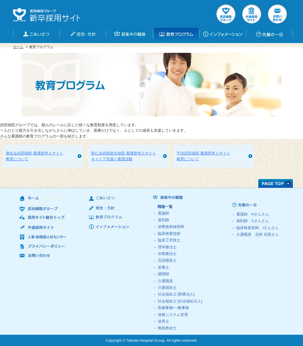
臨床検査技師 (169, 233)
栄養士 (163, 267)
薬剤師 (163, 220)
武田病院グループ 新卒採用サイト (46, 15)
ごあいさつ (112, 199)
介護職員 (165, 281)
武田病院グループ (225, 13)
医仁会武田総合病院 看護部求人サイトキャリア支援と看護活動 (123, 156)
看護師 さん (252, 214)
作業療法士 (167, 254)
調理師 (163, 274)
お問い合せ (277, 13)
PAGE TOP (275, 183)
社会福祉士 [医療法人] (176, 294)
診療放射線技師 (171, 226)
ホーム (18, 47)
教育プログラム (112, 218)
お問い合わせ (42, 255)
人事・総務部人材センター (42, 236)
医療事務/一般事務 (173, 308)
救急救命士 (167, 328)
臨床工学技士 (169, 240)
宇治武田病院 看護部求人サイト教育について (203, 156)
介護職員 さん (257, 234)
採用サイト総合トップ (42, 217)
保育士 (163, 321)
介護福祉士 (167, 287)
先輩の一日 (255, 205)
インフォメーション (112, 227)
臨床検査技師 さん (257, 228)
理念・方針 (112, 208)
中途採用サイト (251, 13)
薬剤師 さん (252, 221)
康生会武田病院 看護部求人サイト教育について (34, 156)
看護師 (163, 213)
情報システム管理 (173, 314)
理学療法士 (167, 247)
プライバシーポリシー (42, 246)
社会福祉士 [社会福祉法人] (180, 301)
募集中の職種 (192, 198)
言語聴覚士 (167, 260)
